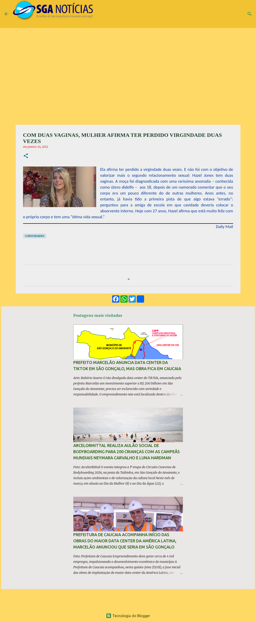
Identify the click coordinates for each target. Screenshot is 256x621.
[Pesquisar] (249, 13)
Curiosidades (35, 235)
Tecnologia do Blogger (128, 616)
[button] (26, 156)
